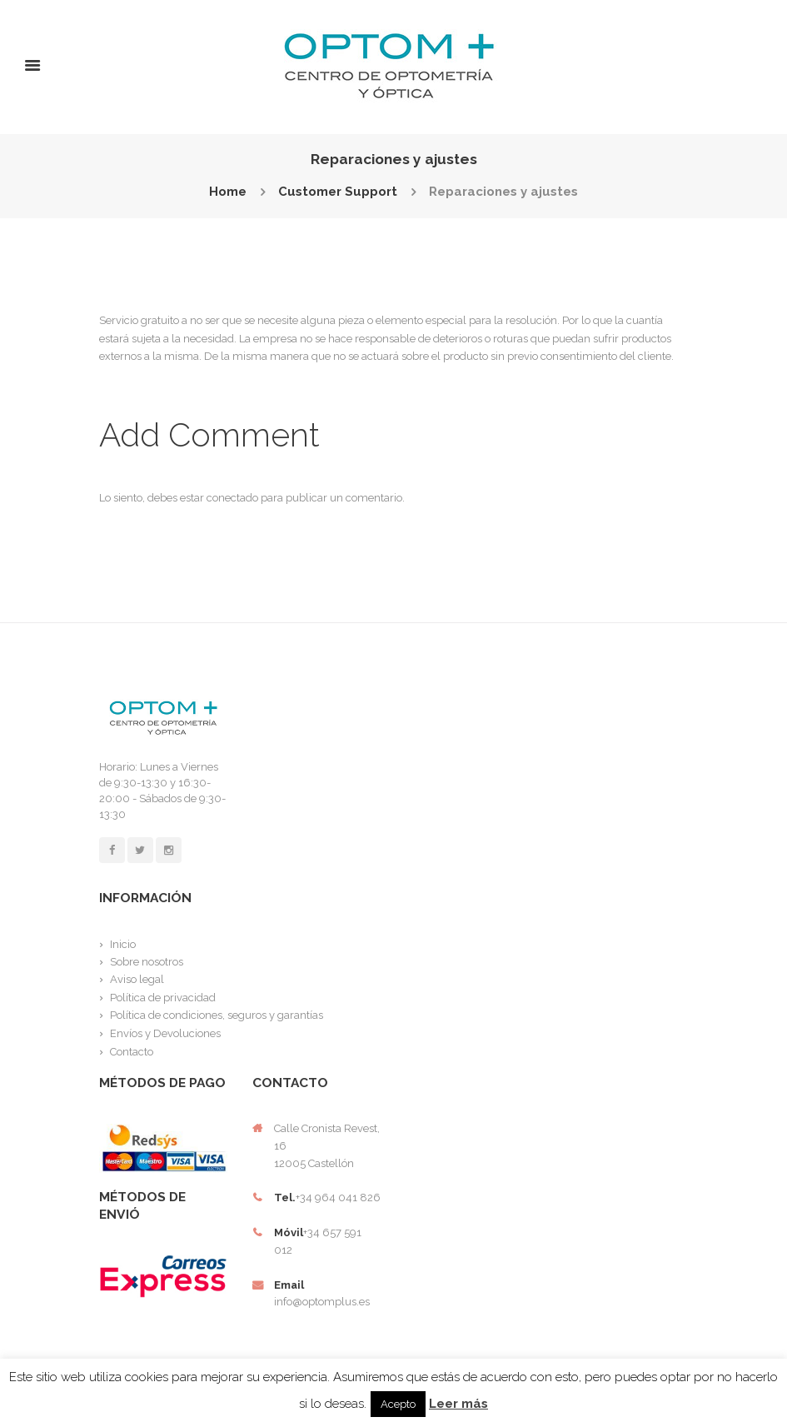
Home (228, 192)
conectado (232, 497)
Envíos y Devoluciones (165, 1033)
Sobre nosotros (146, 961)
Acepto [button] (398, 1404)
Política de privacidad (163, 997)
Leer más (458, 1403)
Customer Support (337, 192)
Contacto (131, 1051)
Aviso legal (137, 979)
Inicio (123, 944)
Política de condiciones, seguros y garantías (216, 1015)
